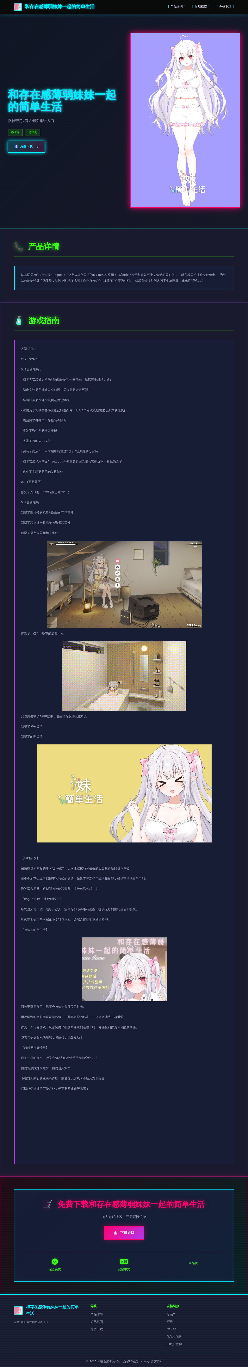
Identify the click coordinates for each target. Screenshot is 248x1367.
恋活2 (171, 1314)
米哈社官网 (174, 1337)
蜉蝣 (170, 1322)
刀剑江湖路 (174, 1344)
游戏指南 (201, 7)
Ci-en (171, 1329)
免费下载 (225, 7)
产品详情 (176, 7)
